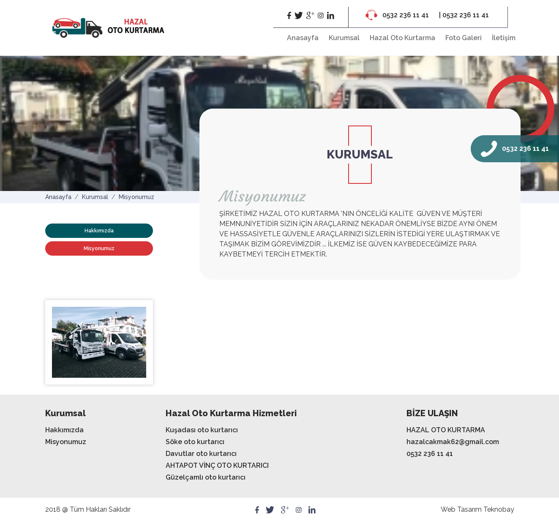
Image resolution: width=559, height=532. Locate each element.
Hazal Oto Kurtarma (402, 38)
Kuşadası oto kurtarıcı (202, 430)
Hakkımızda (99, 231)
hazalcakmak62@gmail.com (452, 442)
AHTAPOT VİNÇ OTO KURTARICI (217, 465)
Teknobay (498, 509)
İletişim (503, 38)
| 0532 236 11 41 (464, 15)
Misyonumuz (136, 197)
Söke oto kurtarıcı (195, 442)
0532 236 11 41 (398, 15)
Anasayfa (303, 38)
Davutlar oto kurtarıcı (201, 454)
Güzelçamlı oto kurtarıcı (205, 477)
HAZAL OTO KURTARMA (445, 430)
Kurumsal (344, 38)
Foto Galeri (463, 38)
